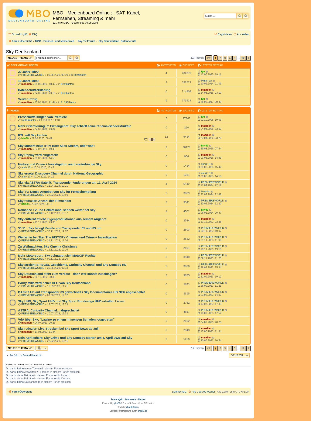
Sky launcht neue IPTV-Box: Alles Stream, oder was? (56, 146)
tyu (203, 71)
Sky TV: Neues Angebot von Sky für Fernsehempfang (57, 191)
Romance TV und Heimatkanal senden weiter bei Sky (56, 210)
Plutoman (206, 80)
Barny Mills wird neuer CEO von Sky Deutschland (54, 283)
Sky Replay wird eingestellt (38, 155)
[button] (208, 58)
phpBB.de (142, 411)
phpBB (117, 403)
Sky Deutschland (23, 51)
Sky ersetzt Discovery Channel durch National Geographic (60, 173)
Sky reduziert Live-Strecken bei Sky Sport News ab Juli (58, 328)
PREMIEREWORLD (32, 74)
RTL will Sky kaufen (32, 135)
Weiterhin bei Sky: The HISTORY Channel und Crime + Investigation (67, 237)
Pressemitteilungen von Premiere (42, 117)
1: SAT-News (68, 102)
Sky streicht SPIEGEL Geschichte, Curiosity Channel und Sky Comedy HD (72, 264)
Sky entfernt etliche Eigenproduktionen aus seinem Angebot (62, 219)
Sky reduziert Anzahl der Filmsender (44, 201)
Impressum (130, 399)
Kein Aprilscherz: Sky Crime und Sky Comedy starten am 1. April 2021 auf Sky (75, 337)
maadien (26, 84)
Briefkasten (80, 74)
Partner (142, 399)
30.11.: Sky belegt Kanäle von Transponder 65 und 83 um (59, 228)
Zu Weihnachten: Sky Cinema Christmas (47, 246)
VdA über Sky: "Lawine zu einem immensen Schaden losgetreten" (66, 319)
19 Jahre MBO (28, 81)
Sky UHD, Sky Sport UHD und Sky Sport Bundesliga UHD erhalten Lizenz (71, 301)
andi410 (25, 167)
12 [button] (242, 58)
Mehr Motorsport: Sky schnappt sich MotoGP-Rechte (57, 255)
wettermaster (28, 120)
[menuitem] (32, 34)
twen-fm (205, 191)
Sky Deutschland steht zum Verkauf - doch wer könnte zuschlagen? (67, 274)
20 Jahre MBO (28, 71)
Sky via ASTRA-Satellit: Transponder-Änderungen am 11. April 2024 (67, 182)
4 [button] (229, 58)
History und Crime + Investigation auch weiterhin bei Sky (59, 164)
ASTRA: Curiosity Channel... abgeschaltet (48, 310)
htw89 (24, 138)
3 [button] (225, 58)
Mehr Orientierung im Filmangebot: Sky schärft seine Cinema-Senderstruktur (74, 126)
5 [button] (234, 58)
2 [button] (220, 58)
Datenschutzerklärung (34, 90)
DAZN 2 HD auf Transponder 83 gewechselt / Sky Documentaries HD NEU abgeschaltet (81, 292)
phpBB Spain (132, 407)
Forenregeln (117, 399)
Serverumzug (28, 99)
